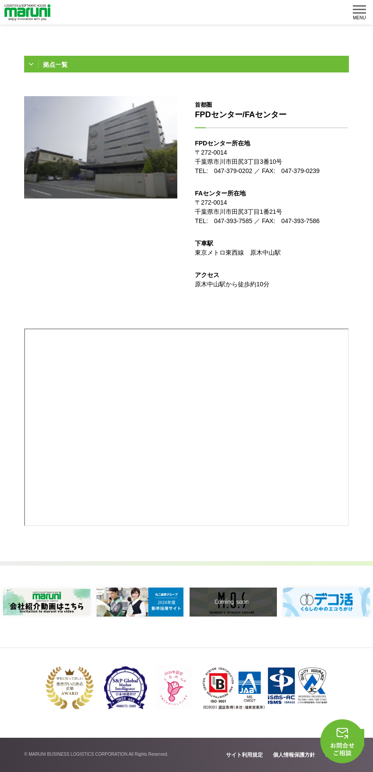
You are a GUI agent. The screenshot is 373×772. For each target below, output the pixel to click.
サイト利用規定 (244, 755)
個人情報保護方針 (294, 755)
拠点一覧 (55, 64)
